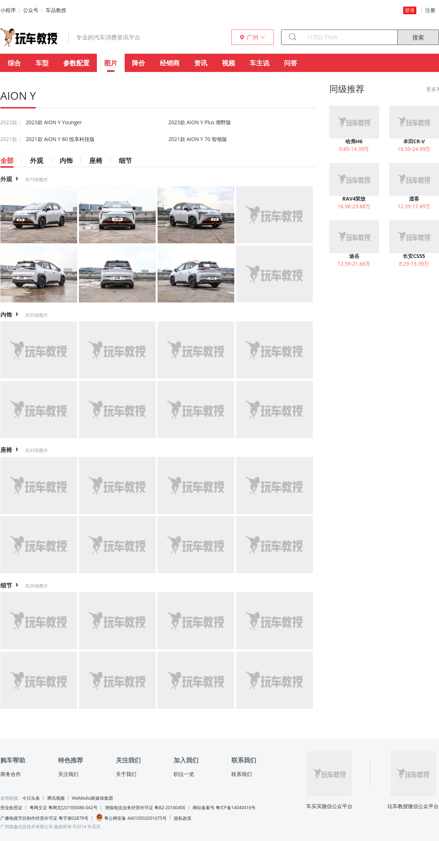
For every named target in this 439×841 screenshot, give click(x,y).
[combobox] (349, 37)
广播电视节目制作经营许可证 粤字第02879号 (44, 818)
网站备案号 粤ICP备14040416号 (224, 807)
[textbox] (349, 37)
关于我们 (126, 774)
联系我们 (241, 774)
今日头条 (31, 798)
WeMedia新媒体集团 (92, 798)
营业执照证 (11, 807)
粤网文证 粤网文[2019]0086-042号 (64, 807)
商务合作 (10, 774)
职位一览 (184, 774)
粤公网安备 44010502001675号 (131, 817)
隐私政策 (183, 818)
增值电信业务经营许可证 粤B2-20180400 (145, 807)
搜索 (418, 37)
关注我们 (68, 774)
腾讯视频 (56, 798)
